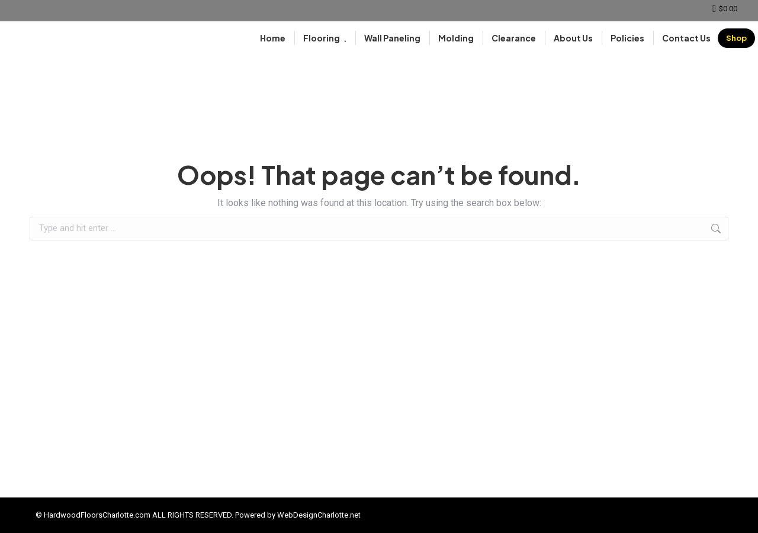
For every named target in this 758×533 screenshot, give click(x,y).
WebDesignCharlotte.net (319, 514)
